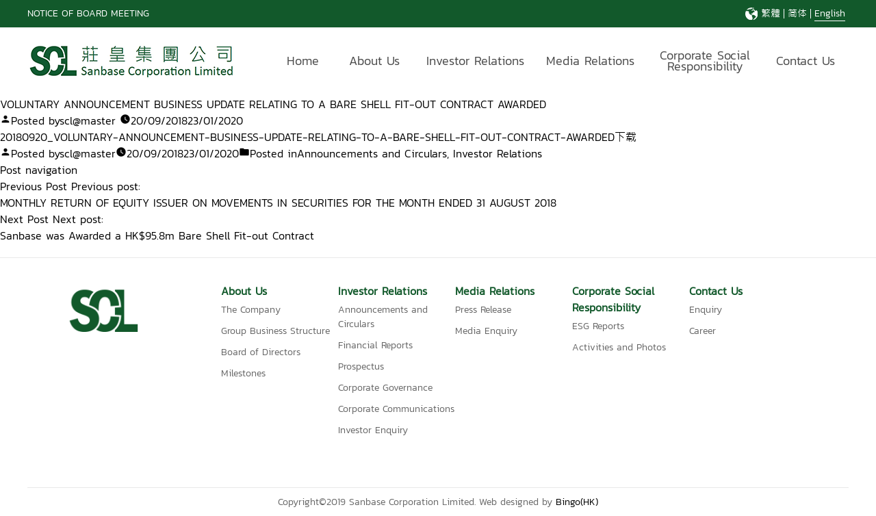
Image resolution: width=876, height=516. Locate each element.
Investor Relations (475, 60)
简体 (797, 13)
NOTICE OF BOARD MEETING (88, 13)
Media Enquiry (486, 331)
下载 (625, 137)
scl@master (88, 120)
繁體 (770, 13)
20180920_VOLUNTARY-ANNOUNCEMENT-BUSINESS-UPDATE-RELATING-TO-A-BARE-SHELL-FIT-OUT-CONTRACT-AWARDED (307, 137)
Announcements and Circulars (372, 153)
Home (303, 60)
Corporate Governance (385, 387)
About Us (374, 60)
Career (702, 331)
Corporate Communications (396, 409)
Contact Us (805, 60)
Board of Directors (260, 352)
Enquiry (705, 309)
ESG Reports (598, 326)
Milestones (243, 373)
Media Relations (590, 60)
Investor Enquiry (373, 430)
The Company (251, 309)
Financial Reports (375, 345)
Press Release (483, 309)
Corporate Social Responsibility (705, 62)
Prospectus (361, 366)
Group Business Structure (275, 331)
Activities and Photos (619, 347)
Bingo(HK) (577, 502)
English (829, 13)
